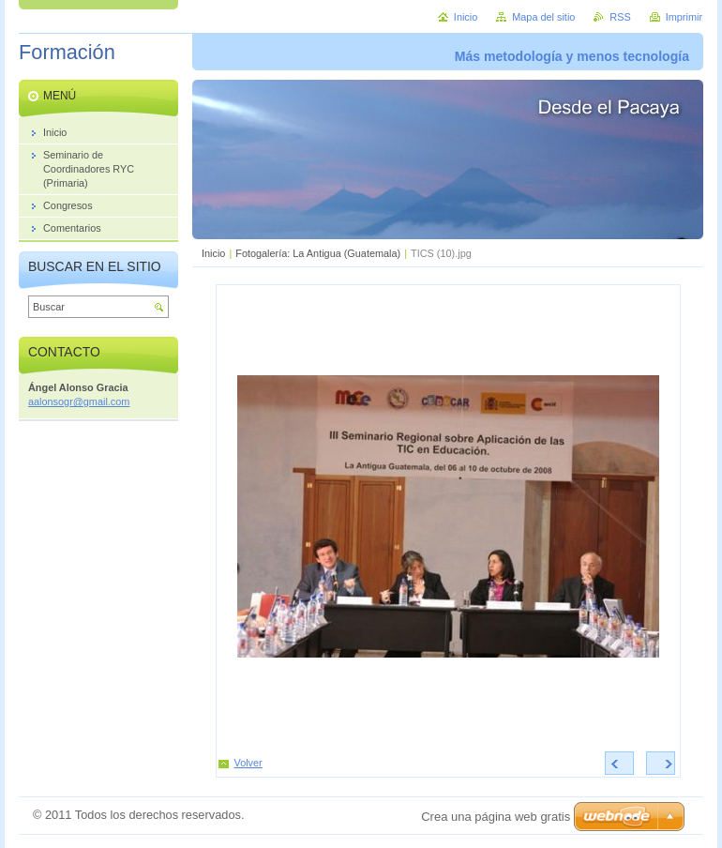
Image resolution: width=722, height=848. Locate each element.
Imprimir (684, 17)
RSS (619, 17)
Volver (248, 762)
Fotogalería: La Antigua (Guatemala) (317, 253)
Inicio (213, 253)
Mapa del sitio (543, 17)
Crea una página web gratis (495, 817)
